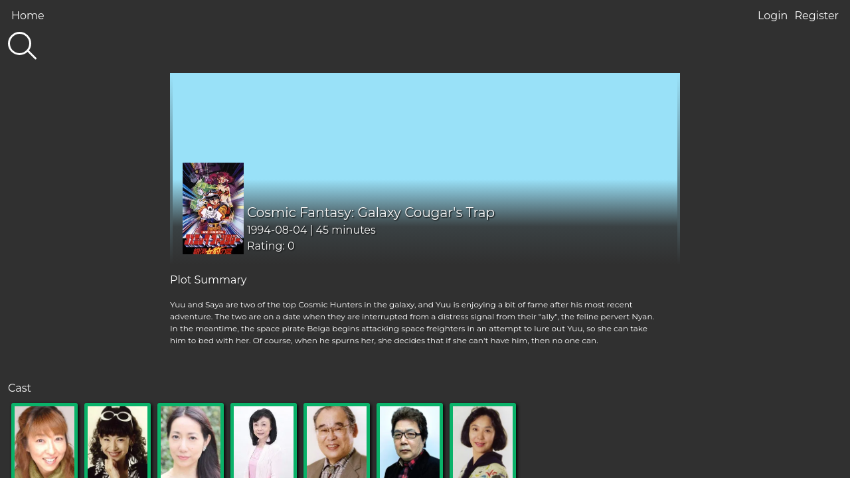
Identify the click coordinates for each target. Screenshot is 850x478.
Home (27, 15)
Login (773, 15)
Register (816, 15)
